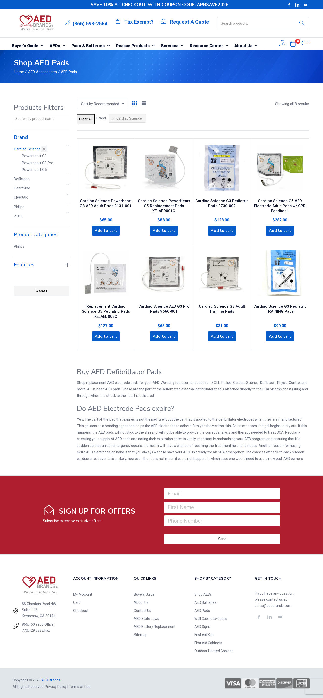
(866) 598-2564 (90, 24)
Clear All (85, 119)
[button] (293, 43)
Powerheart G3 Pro (37, 163)
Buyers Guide (144, 594)
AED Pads (202, 610)
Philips (19, 207)
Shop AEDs (203, 594)
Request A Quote (189, 22)
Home (19, 72)
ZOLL (18, 216)
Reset (42, 291)
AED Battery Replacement (154, 626)
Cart (76, 602)
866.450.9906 (33, 624)
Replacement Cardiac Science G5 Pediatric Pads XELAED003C (105, 310)
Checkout (80, 610)
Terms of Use (79, 686)
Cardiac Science (27, 149)
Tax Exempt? (139, 22)
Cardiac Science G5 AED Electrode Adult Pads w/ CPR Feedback (280, 204)
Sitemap (140, 634)
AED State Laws (146, 618)
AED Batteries (205, 602)
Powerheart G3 (34, 156)
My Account (82, 594)
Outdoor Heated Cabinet (213, 650)
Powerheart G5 (34, 169)
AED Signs (202, 626)
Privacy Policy (56, 686)
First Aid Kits (204, 634)
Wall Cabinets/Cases (210, 618)
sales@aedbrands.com (273, 605)
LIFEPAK (21, 197)
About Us (141, 602)
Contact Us (142, 610)
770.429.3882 (33, 630)
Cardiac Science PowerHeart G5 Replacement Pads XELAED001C (164, 204)
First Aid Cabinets (208, 642)
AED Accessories (42, 72)
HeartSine (22, 188)
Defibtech (22, 179)
